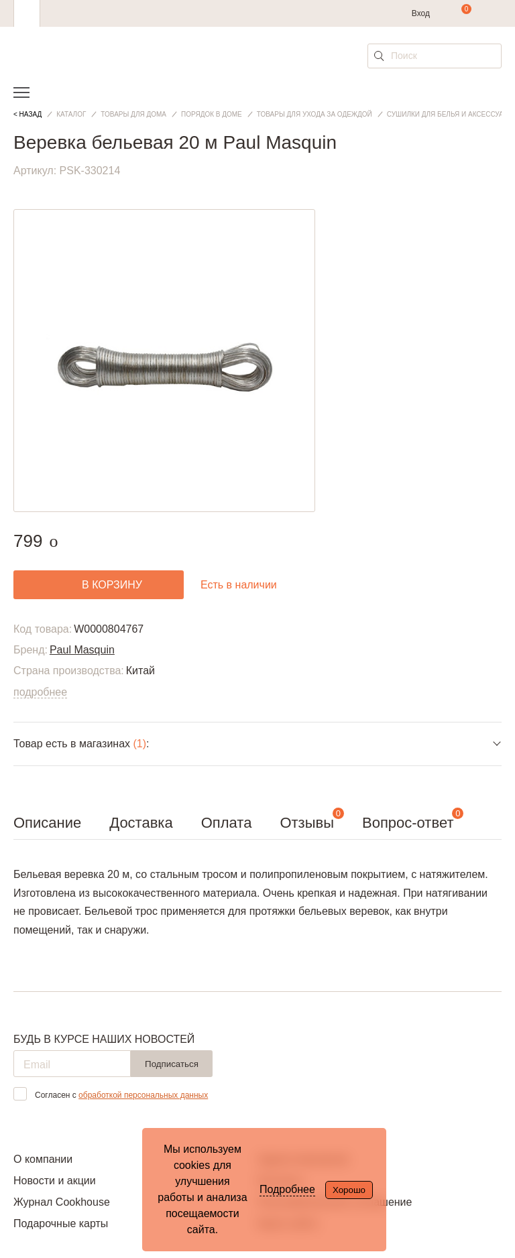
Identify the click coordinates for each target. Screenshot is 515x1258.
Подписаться (171, 1064)
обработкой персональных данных (143, 1095)
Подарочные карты (60, 1223)
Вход (421, 13)
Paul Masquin (82, 649)
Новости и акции (54, 1180)
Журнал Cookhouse (61, 1202)
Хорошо (349, 1190)
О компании (42, 1159)
